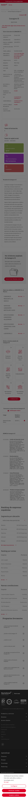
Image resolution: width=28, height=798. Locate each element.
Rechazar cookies (14, 790)
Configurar (14, 786)
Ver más (6, 782)
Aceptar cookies (14, 795)
